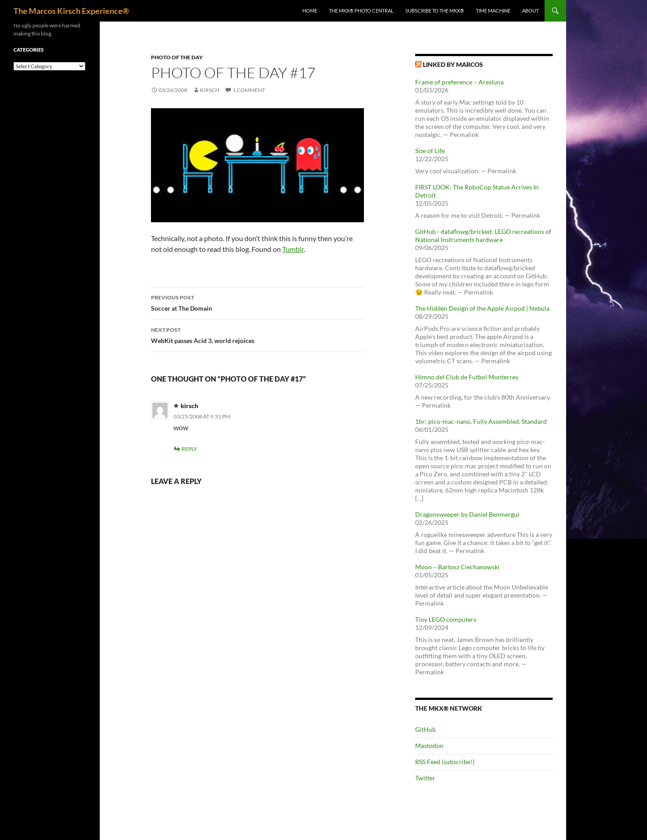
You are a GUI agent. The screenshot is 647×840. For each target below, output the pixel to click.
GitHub (425, 729)
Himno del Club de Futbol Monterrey (466, 377)
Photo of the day (177, 57)
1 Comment (249, 90)
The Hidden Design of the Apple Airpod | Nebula (482, 308)
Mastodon (429, 745)
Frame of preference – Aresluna (459, 82)
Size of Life (430, 150)
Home (309, 10)
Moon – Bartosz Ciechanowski (457, 567)
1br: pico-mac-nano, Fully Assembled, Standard (481, 421)
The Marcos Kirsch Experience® (71, 11)
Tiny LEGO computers (445, 619)
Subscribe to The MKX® (434, 10)
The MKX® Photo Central (361, 10)
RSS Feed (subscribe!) (444, 761)
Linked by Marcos (453, 64)
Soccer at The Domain (257, 302)
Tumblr (293, 249)
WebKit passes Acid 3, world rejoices (257, 334)
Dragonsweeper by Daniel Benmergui (467, 514)
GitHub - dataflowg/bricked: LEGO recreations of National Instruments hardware (483, 235)
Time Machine (493, 10)
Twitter (425, 778)
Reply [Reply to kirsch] (189, 448)
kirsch (209, 90)
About (530, 10)
